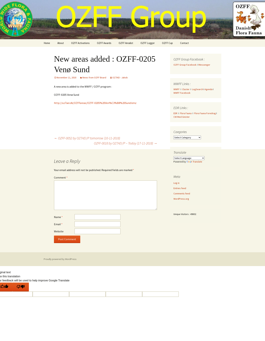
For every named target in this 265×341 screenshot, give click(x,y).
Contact (184, 43)
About (60, 43)
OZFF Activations (80, 43)
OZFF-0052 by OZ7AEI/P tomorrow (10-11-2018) (87, 138)
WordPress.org (181, 198)
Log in (176, 182)
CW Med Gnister (181, 116)
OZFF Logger (148, 43)
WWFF (176, 89)
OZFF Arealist (126, 43)
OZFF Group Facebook (185, 64)
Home (47, 43)
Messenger (204, 64)
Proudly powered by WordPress (60, 259)
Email (58, 224)
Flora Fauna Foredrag (205, 113)
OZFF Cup (167, 43)
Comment (61, 177)
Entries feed (179, 188)
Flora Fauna (186, 113)
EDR (175, 113)
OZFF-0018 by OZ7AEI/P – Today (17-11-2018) (125, 143)
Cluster (186, 89)
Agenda (208, 89)
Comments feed (181, 193)
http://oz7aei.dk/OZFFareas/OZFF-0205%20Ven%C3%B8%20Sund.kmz (95, 103)
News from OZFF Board (94, 77)
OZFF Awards (104, 43)
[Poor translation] (20, 287)
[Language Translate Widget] (189, 158)
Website (59, 231)
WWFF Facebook (181, 92)
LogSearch (197, 89)
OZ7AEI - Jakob (120, 77)
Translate (194, 161)
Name (58, 217)
